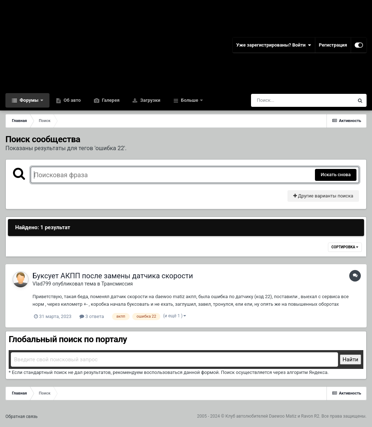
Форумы (29, 100)
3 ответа (91, 316)
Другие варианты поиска (323, 196)
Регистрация (333, 45)
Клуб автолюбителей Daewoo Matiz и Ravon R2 (272, 416)
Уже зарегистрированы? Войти (273, 45)
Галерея (110, 100)
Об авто (71, 100)
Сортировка (345, 247)
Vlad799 (42, 284)
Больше (189, 100)
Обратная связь (21, 416)
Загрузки (149, 100)
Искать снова (336, 174)
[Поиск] (289, 100)
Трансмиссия (117, 284)
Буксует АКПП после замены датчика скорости (113, 275)
